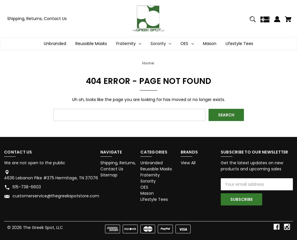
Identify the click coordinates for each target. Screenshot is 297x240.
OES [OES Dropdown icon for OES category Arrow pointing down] (187, 44)
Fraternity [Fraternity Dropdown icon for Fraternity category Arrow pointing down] (128, 44)
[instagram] (287, 227)
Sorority (148, 181)
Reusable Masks (91, 43)
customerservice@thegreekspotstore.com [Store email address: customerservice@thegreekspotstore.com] (55, 196)
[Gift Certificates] (265, 22)
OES (144, 187)
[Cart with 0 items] (288, 21)
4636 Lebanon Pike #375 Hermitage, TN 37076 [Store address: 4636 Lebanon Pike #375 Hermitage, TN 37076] (51, 178)
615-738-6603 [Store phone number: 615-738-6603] (26, 187)
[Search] (253, 21)
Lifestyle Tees (239, 43)
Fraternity (150, 175)
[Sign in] (277, 21)
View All (188, 163)
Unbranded (55, 43)
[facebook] (277, 227)
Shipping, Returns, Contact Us (37, 18)
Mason (209, 43)
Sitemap (108, 175)
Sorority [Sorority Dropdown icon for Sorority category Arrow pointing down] (161, 44)
